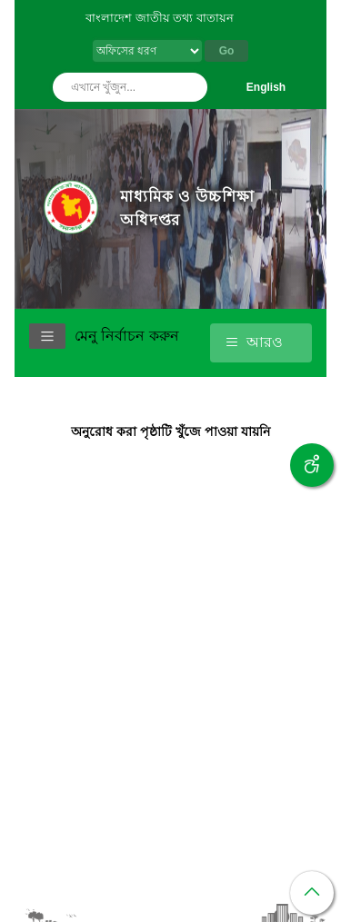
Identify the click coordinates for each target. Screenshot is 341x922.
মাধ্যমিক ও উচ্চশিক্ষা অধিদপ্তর (187, 208)
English (266, 87)
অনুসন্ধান (189, 87)
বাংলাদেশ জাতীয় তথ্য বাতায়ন (159, 18)
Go (227, 51)
